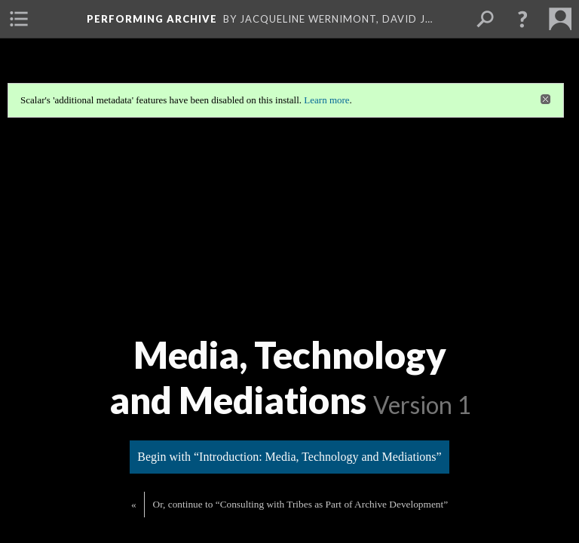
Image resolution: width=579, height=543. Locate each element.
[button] (522, 19)
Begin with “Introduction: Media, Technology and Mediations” (289, 455)
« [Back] (133, 502)
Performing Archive (152, 19)
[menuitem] (19, 19)
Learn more (326, 100)
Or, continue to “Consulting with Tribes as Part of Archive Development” (300, 502)
